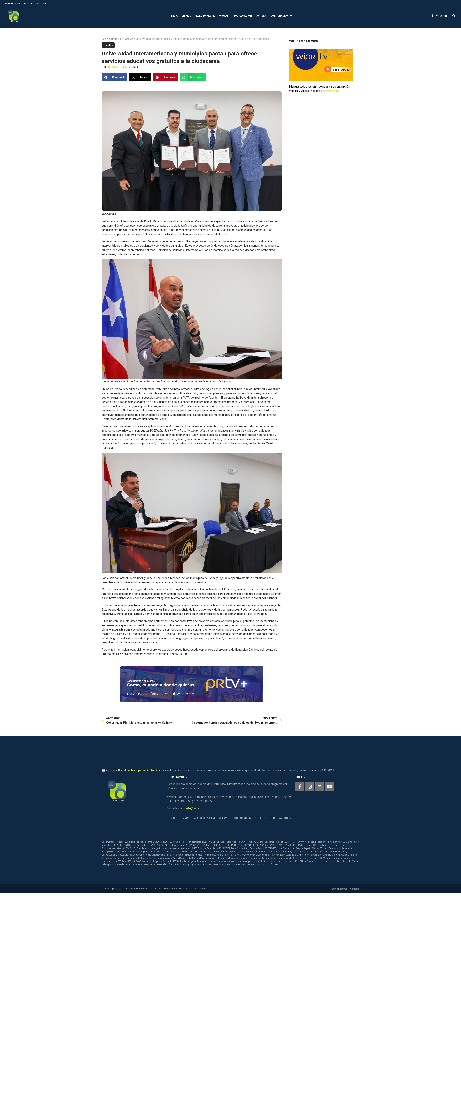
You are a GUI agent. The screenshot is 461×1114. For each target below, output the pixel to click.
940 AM (223, 15)
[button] (454, 16)
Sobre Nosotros (12, 3)
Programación (242, 15)
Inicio (174, 15)
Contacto (27, 3)
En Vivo (186, 15)
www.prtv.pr (330, 91)
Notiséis (261, 15)
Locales (128, 39)
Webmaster (200, 888)
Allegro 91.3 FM (205, 15)
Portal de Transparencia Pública (139, 770)
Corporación (281, 16)
